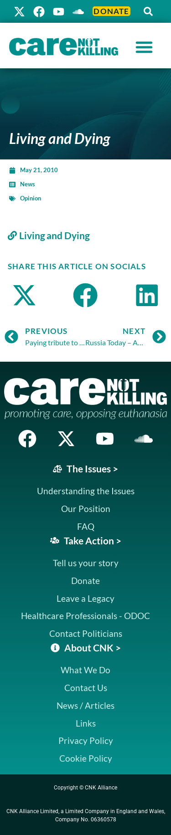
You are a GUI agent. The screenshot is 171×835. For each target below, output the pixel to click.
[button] (148, 11)
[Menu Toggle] (144, 47)
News (27, 184)
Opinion (30, 198)
